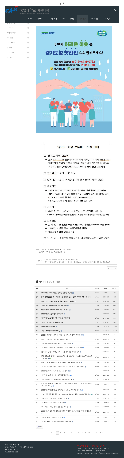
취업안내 (18, 57)
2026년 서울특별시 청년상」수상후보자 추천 (55, 339)
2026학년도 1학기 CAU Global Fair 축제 (54, 371)
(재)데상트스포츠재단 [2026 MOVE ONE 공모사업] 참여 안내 (60, 362)
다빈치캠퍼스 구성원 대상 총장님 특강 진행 (54, 375)
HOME (30, 19)
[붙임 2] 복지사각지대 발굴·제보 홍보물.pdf (96, 262)
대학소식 (18, 28)
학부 (63, 19)
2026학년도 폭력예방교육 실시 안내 (52, 402)
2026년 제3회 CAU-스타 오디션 (51, 417)
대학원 (72, 19)
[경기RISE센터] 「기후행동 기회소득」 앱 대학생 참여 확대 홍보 (60, 352)
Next (101, 433)
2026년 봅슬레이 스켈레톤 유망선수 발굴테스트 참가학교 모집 (60, 335)
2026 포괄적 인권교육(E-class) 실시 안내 (54, 398)
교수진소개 (53, 19)
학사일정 (18, 38)
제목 (67, 288)
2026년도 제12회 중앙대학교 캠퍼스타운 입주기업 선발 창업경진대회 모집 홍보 (66, 411)
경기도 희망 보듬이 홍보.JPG (53, 259)
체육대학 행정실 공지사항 (49, 282)
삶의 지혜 (18, 53)
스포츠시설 (94, 19)
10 (89, 433)
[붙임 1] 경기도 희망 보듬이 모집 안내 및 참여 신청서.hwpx (62, 262)
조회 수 (114, 288)
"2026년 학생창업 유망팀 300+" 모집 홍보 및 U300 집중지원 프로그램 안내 (65, 394)
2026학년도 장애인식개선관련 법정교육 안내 (55, 407)
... (92, 433)
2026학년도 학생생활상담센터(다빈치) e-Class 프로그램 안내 (60, 390)
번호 (37, 288)
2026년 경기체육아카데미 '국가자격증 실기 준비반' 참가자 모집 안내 (63, 366)
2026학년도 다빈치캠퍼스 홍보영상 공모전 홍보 (56, 343)
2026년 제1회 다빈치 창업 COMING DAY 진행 (56, 421)
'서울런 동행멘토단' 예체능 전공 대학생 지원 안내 (56, 379)
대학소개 (41, 19)
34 (96, 433)
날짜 (105, 288)
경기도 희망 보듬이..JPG (70, 259)
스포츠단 (106, 19)
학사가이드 (18, 43)
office (97, 292)
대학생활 (82, 19)
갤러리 (18, 48)
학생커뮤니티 (18, 33)
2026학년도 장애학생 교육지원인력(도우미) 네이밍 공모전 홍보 (61, 347)
